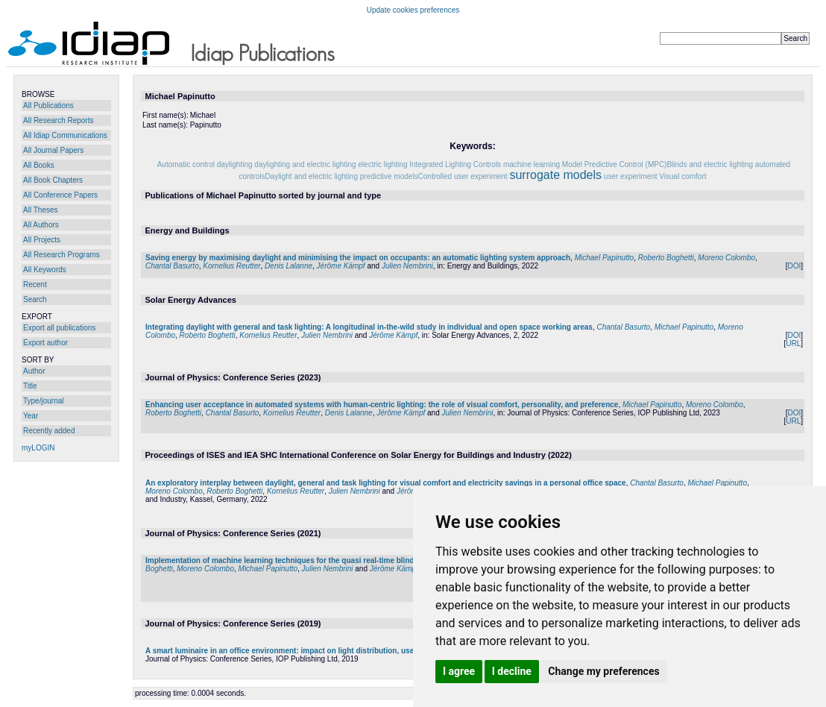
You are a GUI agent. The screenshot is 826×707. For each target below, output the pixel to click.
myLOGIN (38, 448)
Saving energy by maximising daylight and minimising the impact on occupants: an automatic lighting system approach (357, 258)
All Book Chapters (53, 180)
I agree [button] (459, 671)
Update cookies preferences (413, 10)
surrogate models (555, 175)
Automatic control (186, 164)
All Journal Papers (53, 150)
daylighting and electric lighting (305, 164)
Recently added (49, 431)
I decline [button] (512, 671)
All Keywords (44, 269)
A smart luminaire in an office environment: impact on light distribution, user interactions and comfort (325, 651)
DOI (794, 266)
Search (35, 299)
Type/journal (43, 401)
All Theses (40, 210)
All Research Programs (61, 255)
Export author (45, 343)
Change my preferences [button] (603, 671)
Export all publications (59, 328)
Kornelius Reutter (231, 266)
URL (793, 343)
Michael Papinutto (604, 258)
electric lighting (382, 164)
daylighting (235, 164)
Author (34, 371)
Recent (35, 284)
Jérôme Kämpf (341, 266)
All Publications (48, 105)
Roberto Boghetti (666, 258)
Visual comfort (682, 176)
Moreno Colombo (726, 258)
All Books (38, 165)
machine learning (531, 164)
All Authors (41, 225)
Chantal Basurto (172, 266)
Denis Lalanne (288, 266)
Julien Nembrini (407, 266)
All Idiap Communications (65, 135)
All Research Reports (58, 120)
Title (30, 386)
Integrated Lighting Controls (455, 164)
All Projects (41, 240)
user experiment (631, 176)
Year (30, 416)
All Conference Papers (60, 195)
